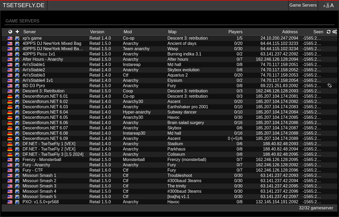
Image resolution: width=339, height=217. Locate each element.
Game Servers (303, 5)
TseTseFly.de (23, 5)
